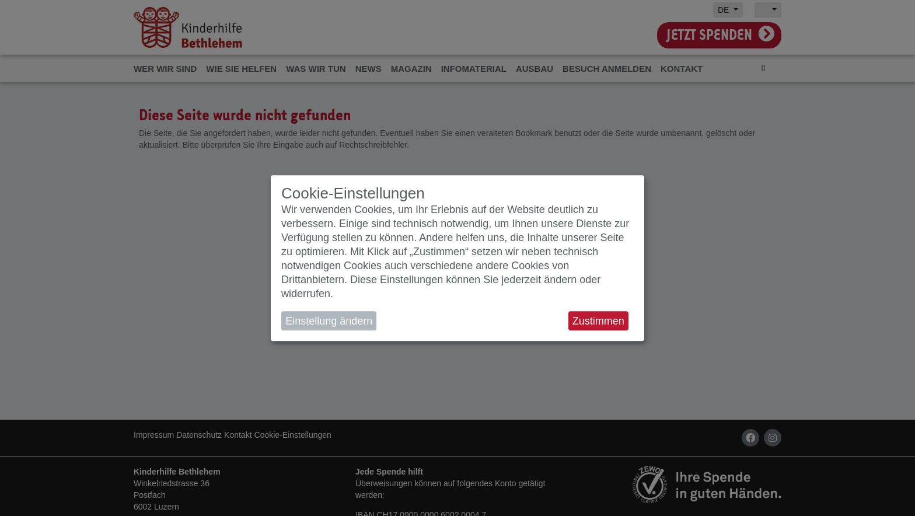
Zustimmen (598, 321)
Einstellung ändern (328, 321)
